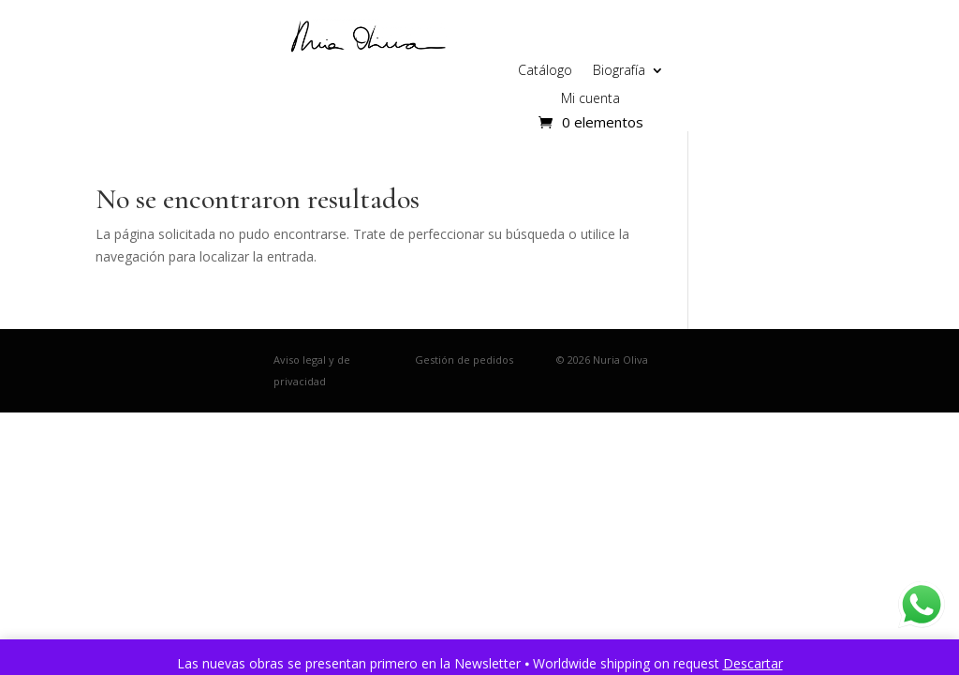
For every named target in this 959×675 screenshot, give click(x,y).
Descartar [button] (753, 663)
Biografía (619, 71)
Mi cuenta (590, 99)
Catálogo (545, 71)
